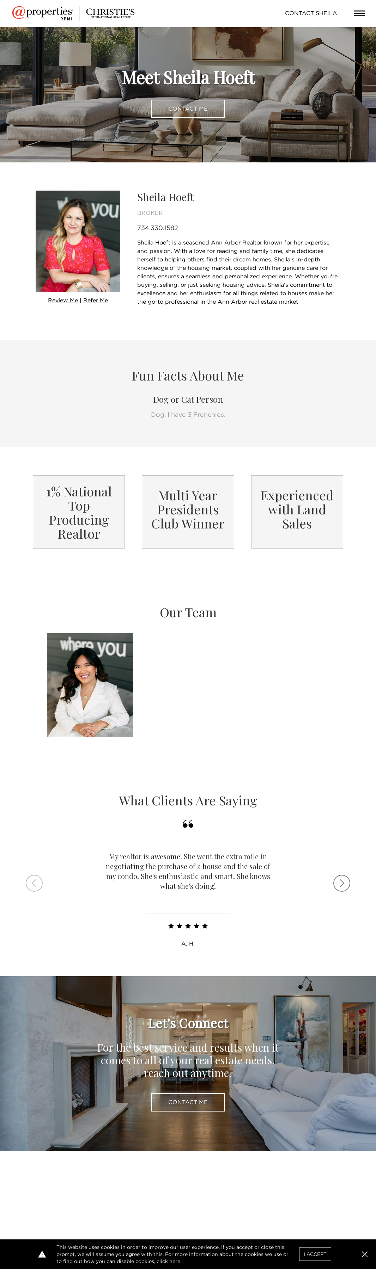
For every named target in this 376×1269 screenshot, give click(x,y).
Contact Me (188, 108)
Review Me (63, 300)
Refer (95, 300)
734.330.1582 (157, 227)
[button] (365, 1254)
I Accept (315, 1254)
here (174, 1261)
